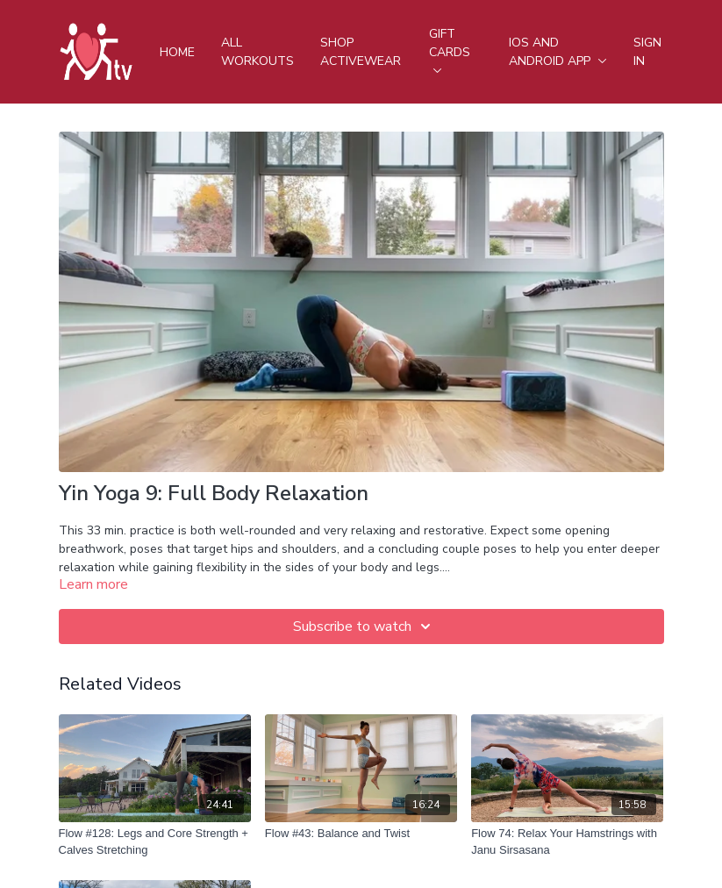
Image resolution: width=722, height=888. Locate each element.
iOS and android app (558, 51)
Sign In (647, 51)
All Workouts (257, 51)
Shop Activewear (360, 51)
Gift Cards (449, 49)
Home (177, 52)
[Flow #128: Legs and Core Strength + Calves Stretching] (155, 842)
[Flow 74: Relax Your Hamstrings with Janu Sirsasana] (567, 842)
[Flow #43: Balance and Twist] (361, 833)
